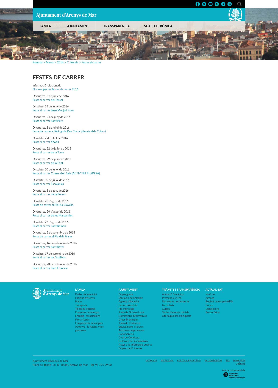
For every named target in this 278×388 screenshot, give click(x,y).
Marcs (50, 62)
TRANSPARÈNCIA (116, 26)
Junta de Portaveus (129, 323)
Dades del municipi (86, 294)
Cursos (166, 308)
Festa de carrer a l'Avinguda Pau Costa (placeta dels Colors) (69, 131)
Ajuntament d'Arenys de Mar (66, 15)
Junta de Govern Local (131, 312)
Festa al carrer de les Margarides (53, 215)
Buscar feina (212, 312)
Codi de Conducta (129, 337)
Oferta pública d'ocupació (176, 316)
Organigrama (126, 294)
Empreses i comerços (87, 312)
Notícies (210, 294)
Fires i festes (82, 319)
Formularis (168, 305)
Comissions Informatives (133, 316)
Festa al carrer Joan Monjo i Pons (53, 110)
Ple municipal (126, 308)
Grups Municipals (128, 319)
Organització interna (130, 348)
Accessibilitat (213, 360)
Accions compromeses (131, 330)
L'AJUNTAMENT (77, 26)
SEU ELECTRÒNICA (158, 26)
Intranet (151, 360)
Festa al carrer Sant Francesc (50, 268)
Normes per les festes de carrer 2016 (55, 89)
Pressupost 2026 (172, 298)
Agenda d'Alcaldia (129, 301)
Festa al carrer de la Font (48, 163)
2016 (60, 62)
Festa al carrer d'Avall (46, 142)
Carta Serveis (126, 334)
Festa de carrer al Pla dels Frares (53, 236)
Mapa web (239, 360)
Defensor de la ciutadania (133, 341)
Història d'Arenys (85, 298)
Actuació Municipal (173, 294)
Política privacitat (189, 360)
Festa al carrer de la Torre (48, 152)
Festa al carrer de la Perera (49, 194)
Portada (38, 62)
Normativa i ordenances (175, 301)
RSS (228, 360)
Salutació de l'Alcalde (131, 298)
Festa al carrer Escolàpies (48, 184)
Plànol (78, 301)
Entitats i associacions (87, 316)
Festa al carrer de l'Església (49, 257)
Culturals (72, 62)
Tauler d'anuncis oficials (175, 312)
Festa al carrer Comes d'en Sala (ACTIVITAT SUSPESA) (66, 173)
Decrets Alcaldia (128, 305)
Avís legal (167, 360)
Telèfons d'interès (85, 308)
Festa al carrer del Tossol (48, 100)
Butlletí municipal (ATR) (219, 301)
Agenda (209, 298)
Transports (81, 305)
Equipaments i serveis (131, 326)
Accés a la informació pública (135, 344)
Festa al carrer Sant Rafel (48, 247)
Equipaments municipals (89, 323)
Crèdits (240, 363)
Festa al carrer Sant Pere (48, 121)
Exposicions (212, 308)
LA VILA (45, 26)
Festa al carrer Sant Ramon (49, 226)
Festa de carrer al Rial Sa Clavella (53, 205)
